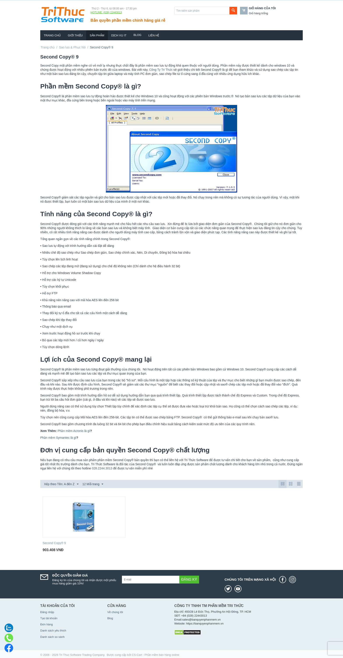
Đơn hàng (46, 624)
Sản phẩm (97, 35)
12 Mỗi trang (92, 484)
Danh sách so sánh (52, 637)
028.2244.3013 (102, 468)
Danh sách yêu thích (53, 630)
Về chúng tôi (115, 612)
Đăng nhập (47, 612)
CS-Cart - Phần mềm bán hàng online (155, 654)
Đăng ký (189, 579)
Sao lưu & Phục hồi (72, 47)
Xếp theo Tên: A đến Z (61, 484)
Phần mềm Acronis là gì (74, 431)
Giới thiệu (75, 35)
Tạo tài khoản (48, 618)
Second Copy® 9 (54, 543)
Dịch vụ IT (119, 35)
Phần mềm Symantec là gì (58, 437)
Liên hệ (153, 35)
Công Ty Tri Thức (161, 69)
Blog (137, 35)
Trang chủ (52, 35)
